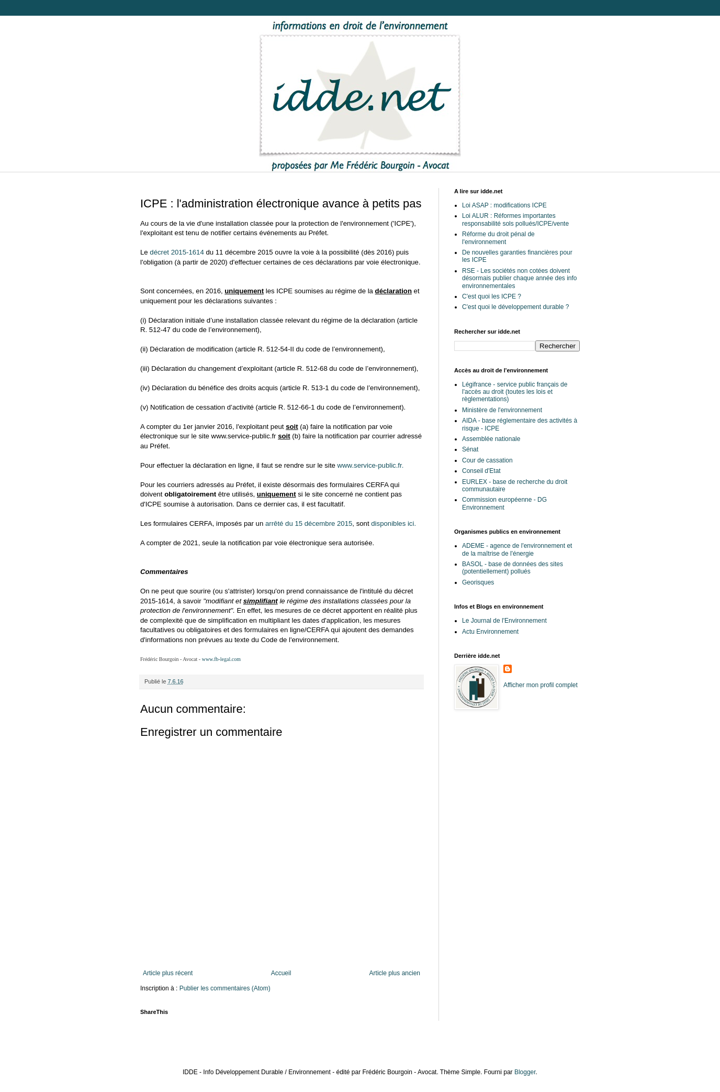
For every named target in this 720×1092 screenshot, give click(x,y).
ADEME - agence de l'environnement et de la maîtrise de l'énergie (517, 549)
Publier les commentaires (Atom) (225, 988)
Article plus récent (168, 973)
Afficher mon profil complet (540, 685)
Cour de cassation (487, 460)
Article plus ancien (394, 973)
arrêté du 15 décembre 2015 (308, 523)
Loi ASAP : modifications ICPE (504, 205)
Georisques (478, 582)
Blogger (525, 1072)
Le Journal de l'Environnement (504, 620)
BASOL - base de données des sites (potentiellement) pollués (512, 567)
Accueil (281, 973)
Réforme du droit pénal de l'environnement (498, 237)
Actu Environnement (490, 631)
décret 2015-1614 (177, 252)
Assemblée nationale (491, 439)
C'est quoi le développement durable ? (515, 307)
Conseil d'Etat (481, 471)
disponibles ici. (393, 523)
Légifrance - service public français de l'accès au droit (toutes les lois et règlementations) (514, 392)
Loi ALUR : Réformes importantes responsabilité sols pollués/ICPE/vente (515, 219)
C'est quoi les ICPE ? (491, 296)
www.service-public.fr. (371, 465)
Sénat (470, 449)
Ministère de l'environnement (502, 410)
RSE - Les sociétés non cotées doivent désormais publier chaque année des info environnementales (519, 278)
